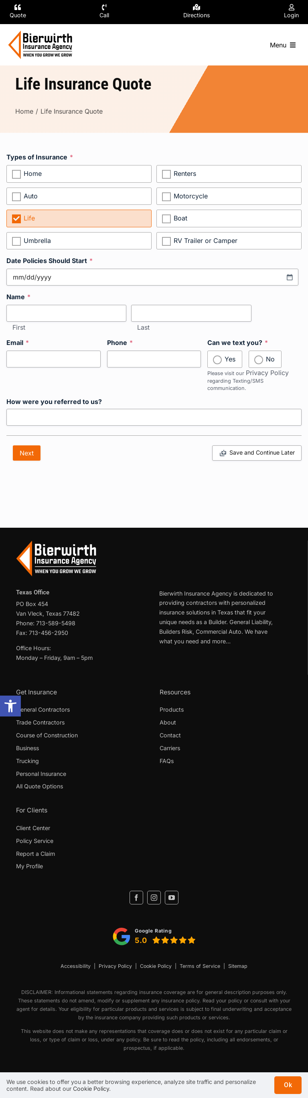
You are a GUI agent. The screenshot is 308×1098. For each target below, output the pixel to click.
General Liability (250, 621)
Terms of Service (200, 966)
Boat (180, 218)
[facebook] (136, 897)
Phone (120, 342)
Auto (31, 196)
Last (143, 327)
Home (33, 173)
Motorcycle (191, 196)
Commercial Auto (218, 631)
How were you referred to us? (54, 402)
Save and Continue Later (262, 452)
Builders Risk (175, 631)
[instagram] (154, 897)
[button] (10, 706)
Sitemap (237, 966)
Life (29, 218)
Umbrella (37, 241)
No (270, 359)
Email (17, 342)
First (18, 327)
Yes (230, 359)
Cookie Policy (156, 966)
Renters (185, 173)
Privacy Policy (267, 373)
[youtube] (171, 897)
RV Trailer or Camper (205, 241)
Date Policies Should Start (49, 260)
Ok (288, 1085)
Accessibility (76, 966)
